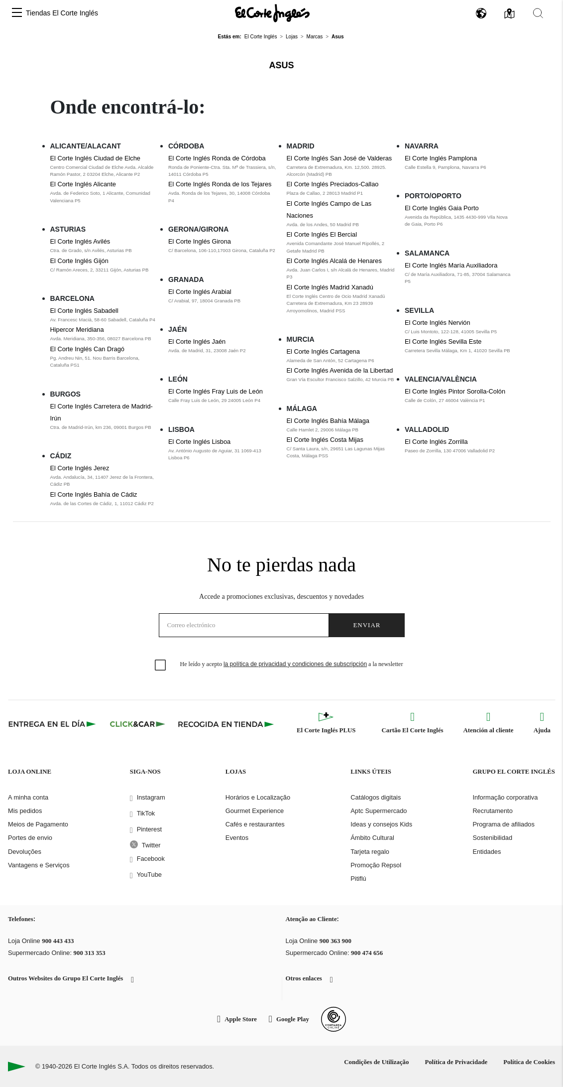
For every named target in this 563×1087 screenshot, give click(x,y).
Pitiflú (358, 878)
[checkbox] (161, 666)
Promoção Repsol (375, 865)
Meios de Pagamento (38, 824)
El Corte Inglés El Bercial (322, 234)
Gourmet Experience (254, 811)
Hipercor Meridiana (77, 329)
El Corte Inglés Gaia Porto (442, 208)
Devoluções (24, 851)
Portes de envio (30, 837)
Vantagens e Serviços (39, 865)
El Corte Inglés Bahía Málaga (328, 420)
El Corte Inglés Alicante (83, 184)
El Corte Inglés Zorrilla (436, 441)
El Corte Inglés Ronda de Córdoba (217, 158)
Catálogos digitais (375, 797)
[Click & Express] (53, 723)
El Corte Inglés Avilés (80, 241)
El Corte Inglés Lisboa (199, 441)
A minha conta (28, 797)
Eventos (236, 837)
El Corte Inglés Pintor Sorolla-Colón (455, 391)
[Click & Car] (137, 723)
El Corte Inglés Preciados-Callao (333, 184)
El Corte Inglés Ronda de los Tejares (219, 184)
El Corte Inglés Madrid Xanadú (330, 287)
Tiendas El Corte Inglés (62, 13)
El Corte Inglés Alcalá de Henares (334, 261)
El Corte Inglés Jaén (196, 341)
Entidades (486, 851)
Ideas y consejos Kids (381, 824)
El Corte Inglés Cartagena (323, 351)
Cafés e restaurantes (255, 824)
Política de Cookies (529, 1062)
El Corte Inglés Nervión (437, 322)
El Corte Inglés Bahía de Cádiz (93, 494)
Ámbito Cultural (372, 837)
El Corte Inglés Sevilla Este (443, 341)
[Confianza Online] (333, 1019)
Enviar (366, 625)
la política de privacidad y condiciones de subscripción (295, 664)
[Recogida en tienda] (226, 723)
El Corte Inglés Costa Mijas (325, 439)
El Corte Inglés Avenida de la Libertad (340, 370)
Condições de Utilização (376, 1062)
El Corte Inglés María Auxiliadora (451, 265)
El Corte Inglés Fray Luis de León (215, 391)
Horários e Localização (257, 797)
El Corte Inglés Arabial (199, 291)
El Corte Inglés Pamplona (441, 158)
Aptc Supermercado (378, 811)
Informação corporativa (505, 797)
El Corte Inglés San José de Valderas (339, 158)
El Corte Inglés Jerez (80, 468)
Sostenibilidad (492, 837)
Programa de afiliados (503, 824)
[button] (17, 13)
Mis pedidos (25, 811)
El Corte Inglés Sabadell (84, 310)
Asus (281, 65)
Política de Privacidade (456, 1062)
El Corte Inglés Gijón (79, 261)
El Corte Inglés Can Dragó (87, 349)
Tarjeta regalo (369, 851)
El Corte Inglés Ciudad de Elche (95, 158)
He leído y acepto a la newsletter (291, 664)
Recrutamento (492, 811)
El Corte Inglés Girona (199, 241)
